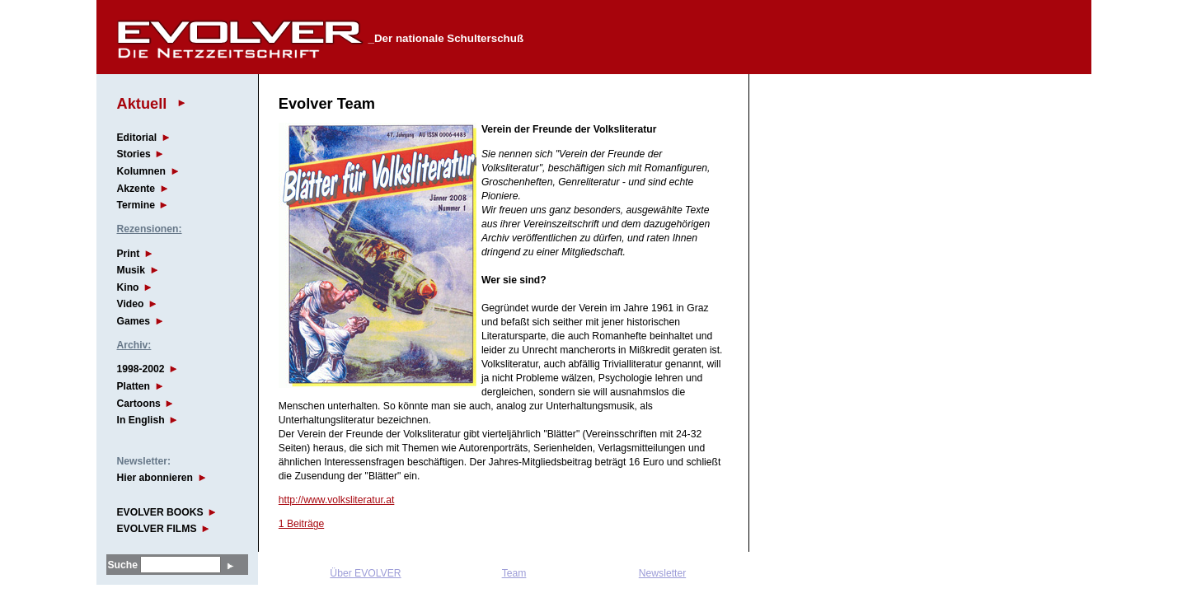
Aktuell (142, 103)
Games (134, 321)
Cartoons (139, 403)
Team (514, 573)
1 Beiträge (301, 524)
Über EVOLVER (365, 573)
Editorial (137, 137)
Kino (128, 287)
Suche (123, 565)
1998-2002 (141, 369)
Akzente (136, 188)
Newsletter (662, 573)
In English (141, 420)
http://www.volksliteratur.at (337, 500)
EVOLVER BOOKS (160, 512)
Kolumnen (141, 171)
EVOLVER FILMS (157, 529)
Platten (134, 386)
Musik (131, 270)
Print (128, 253)
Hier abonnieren (155, 477)
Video (130, 304)
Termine (136, 205)
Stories (134, 154)
